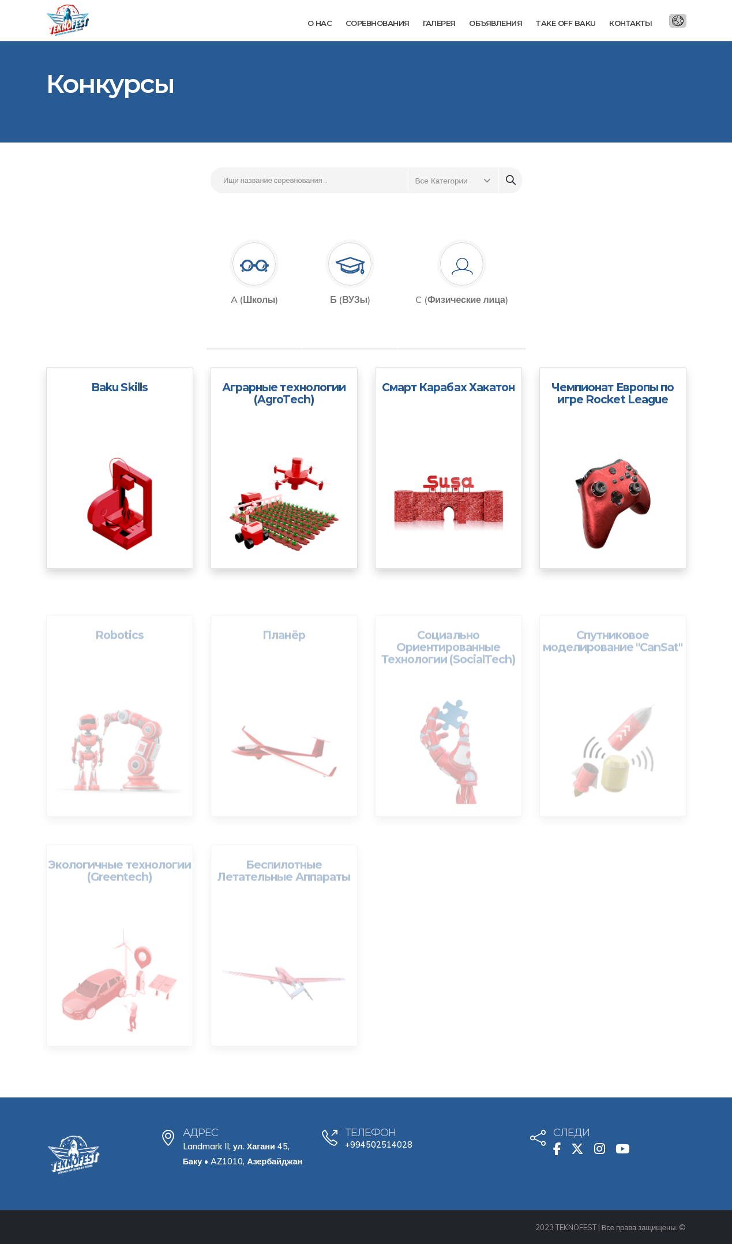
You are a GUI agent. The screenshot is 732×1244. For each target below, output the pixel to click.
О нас (319, 23)
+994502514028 (378, 1145)
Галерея (439, 23)
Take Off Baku (565, 23)
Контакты (630, 23)
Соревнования (378, 23)
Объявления (495, 23)
